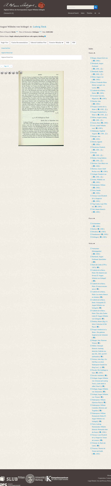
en (99, 13)
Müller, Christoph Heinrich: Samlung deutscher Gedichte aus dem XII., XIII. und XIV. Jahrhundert (99, 351)
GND (17, 31)
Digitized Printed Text (7, 57)
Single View (4, 42)
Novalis (94, 152)
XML (67, 42)
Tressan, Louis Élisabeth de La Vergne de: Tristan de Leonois (99, 437)
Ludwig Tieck (39, 26)
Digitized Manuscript (6, 52)
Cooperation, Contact (104, 478)
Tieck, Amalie (96, 190)
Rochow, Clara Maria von (100, 163)
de (95, 13)
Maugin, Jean (96, 136)
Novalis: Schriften (97, 375)
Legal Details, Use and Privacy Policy (99, 481)
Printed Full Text (5, 48)
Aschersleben (96, 223)
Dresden (94, 232)
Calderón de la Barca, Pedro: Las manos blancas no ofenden (100, 294)
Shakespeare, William (98, 185)
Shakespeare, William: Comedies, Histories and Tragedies (99, 407)
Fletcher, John (96, 101)
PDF (73, 42)
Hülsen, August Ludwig (99, 117)
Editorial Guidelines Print (38, 42)
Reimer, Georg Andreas (99, 158)
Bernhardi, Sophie (97, 71)
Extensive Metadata (56, 42)
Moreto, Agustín (97, 142)
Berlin (94, 229)
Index (82, 13)
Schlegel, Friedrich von (99, 174)
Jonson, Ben (96, 123)
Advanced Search (73, 13)
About (109, 475)
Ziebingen (95, 237)
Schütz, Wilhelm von (98, 179)
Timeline (89, 13)
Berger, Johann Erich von (100, 58)
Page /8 (6, 66)
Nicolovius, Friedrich (98, 147)
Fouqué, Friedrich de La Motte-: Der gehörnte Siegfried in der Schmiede (100, 332)
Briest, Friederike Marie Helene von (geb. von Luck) (99, 85)
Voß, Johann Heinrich (98, 209)
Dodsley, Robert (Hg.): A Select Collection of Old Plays (99, 324)
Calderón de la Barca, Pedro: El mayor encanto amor (99, 286)
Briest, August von (98, 77)
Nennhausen (96, 234)
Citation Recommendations (19, 42)
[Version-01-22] (9, 13)
